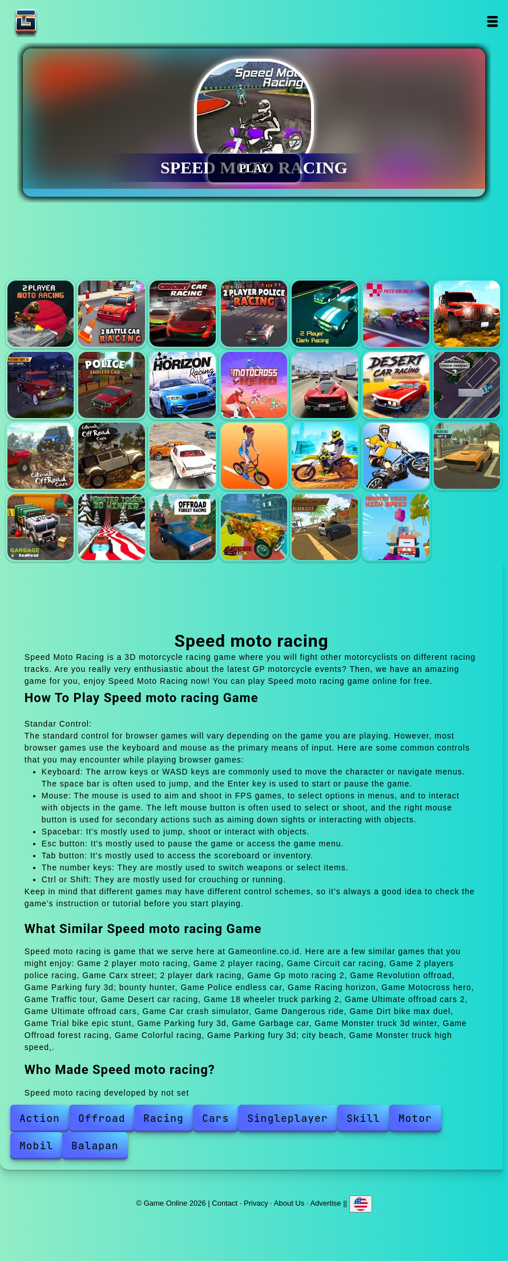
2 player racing (111, 314)
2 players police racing (254, 314)
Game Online (61, 21)
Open (492, 21)
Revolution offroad (467, 314)
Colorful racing (254, 527)
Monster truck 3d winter (111, 527)
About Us (289, 1202)
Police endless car (111, 385)
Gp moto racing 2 (396, 314)
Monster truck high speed (396, 527)
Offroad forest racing (183, 527)
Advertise (325, 1202)
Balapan (95, 1145)
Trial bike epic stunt (396, 456)
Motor (415, 1118)
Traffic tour (325, 385)
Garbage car (40, 527)
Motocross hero (254, 385)
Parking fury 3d (467, 456)
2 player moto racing (40, 314)
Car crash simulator (183, 456)
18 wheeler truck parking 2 (467, 385)
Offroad (102, 1118)
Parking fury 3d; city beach (325, 527)
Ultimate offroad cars (111, 456)
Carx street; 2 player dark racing (325, 314)
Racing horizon (183, 385)
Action (39, 1118)
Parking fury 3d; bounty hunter (40, 385)
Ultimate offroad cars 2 (40, 456)
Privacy (256, 1202)
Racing (163, 1118)
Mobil (36, 1145)
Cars (215, 1118)
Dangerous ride (254, 456)
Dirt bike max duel (325, 456)
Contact (224, 1202)
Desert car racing (396, 385)
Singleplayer (287, 1118)
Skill (363, 1118)
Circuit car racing (183, 314)
